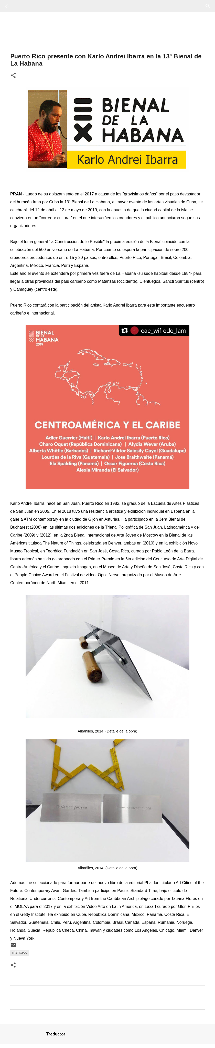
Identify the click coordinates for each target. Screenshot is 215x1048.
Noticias (19, 953)
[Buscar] (21, 6)
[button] (13, 75)
